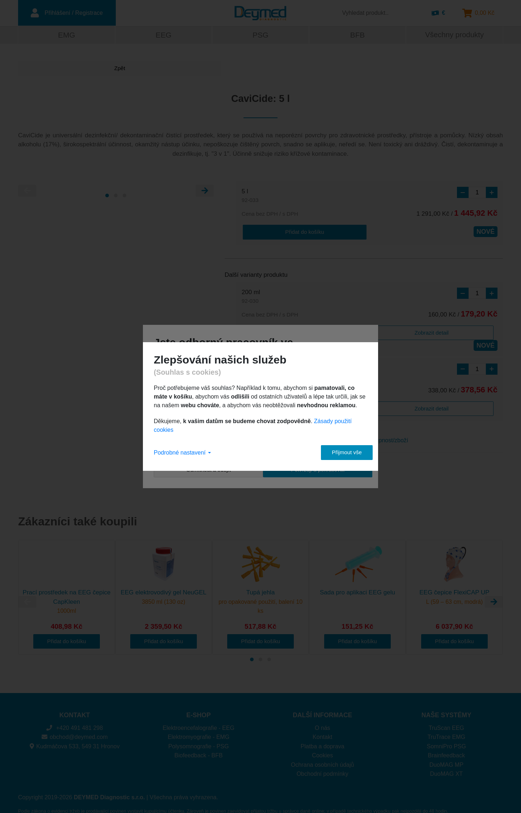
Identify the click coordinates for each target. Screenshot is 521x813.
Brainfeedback (446, 743)
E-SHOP (198, 702)
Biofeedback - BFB (198, 743)
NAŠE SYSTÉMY (446, 702)
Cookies (322, 743)
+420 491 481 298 (74, 715)
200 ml (251, 297)
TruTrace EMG (446, 724)
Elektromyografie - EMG (198, 724)
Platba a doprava (322, 733)
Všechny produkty (454, 35)
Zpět (45, 69)
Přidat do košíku (270, 232)
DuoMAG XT (446, 761)
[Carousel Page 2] (116, 196)
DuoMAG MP (446, 752)
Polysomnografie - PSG (198, 733)
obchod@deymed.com (75, 724)
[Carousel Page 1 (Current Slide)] (107, 196)
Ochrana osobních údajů (322, 752)
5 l (250, 197)
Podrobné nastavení (182, 452)
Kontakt (322, 724)
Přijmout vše (340, 452)
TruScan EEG (446, 715)
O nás (322, 715)
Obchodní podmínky (322, 761)
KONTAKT (74, 702)
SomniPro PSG (446, 733)
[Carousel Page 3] (124, 196)
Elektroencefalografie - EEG (198, 715)
